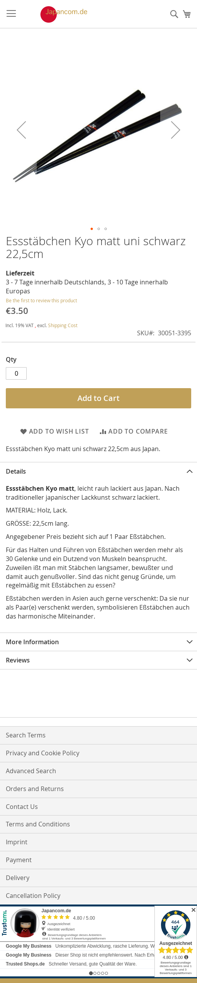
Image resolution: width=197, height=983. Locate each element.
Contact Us (22, 806)
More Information (32, 642)
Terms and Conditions (38, 824)
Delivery (17, 877)
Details (16, 471)
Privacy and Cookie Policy (42, 753)
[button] (21, 130)
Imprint (16, 842)
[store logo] (56, 14)
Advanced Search (31, 771)
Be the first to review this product (41, 300)
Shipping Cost (62, 325)
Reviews (18, 660)
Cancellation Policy (33, 895)
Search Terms (26, 735)
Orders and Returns (35, 788)
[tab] (98, 471)
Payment (19, 860)
